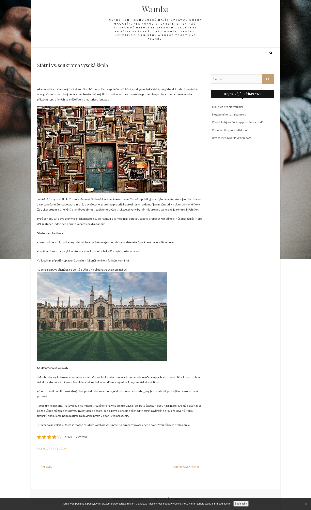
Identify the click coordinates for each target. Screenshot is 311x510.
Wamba (155, 9)
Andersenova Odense (187, 466)
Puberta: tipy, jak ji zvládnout (230, 130)
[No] (306, 504)
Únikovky (44, 466)
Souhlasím (241, 503)
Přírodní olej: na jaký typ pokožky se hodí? (238, 122)
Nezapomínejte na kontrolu (229, 114)
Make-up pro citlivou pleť (227, 106)
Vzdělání (62, 448)
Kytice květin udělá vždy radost (232, 137)
